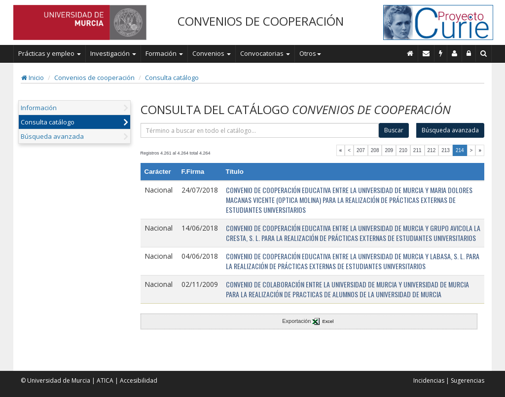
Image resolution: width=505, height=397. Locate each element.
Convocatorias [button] (265, 53)
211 (417, 150)
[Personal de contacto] (454, 53)
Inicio (32, 77)
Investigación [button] (113, 53)
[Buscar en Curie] (484, 53)
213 (445, 150)
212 (432, 150)
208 (375, 150)
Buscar (393, 130)
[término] (260, 130)
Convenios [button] (211, 53)
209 (389, 150)
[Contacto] (426, 53)
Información (39, 107)
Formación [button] (164, 53)
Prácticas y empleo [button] (49, 53)
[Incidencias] (440, 53)
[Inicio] (410, 53)
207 (361, 150)
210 (403, 150)
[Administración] (469, 53)
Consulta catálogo (172, 77)
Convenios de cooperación (94, 77)
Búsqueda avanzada (52, 136)
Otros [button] (310, 53)
